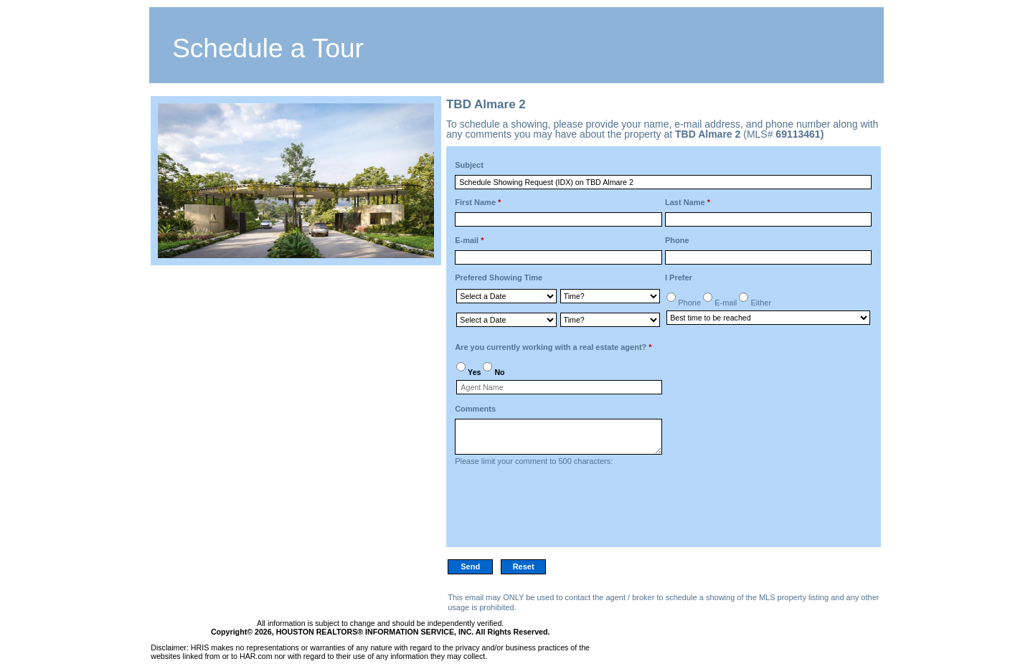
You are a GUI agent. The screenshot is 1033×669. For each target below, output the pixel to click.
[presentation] (564, 510)
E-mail (469, 240)
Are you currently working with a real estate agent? (553, 347)
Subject (469, 165)
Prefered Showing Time (498, 277)
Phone (677, 240)
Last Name (687, 202)
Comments (475, 408)
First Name (478, 202)
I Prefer (678, 277)
